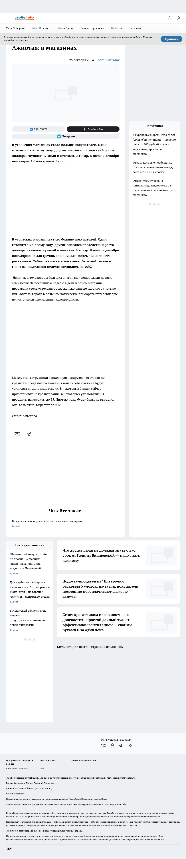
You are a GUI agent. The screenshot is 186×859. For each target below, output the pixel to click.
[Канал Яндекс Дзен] (93, 129)
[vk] (17, 433)
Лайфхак (117, 28)
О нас (42, 768)
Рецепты (135, 28)
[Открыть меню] (7, 18)
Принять (171, 39)
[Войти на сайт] (178, 18)
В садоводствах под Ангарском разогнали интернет (66, 523)
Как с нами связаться (17, 768)
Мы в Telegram (15, 28)
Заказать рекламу (92, 28)
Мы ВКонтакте (41, 28)
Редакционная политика (83, 760)
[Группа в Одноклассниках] (112, 745)
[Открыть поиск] (169, 18)
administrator (109, 60)
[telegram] (30, 433)
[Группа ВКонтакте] (38, 129)
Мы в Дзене (66, 28)
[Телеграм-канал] (66, 136)
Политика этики (47, 760)
